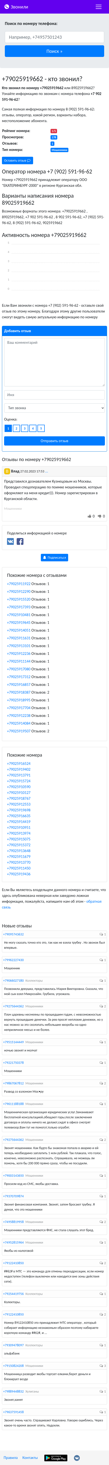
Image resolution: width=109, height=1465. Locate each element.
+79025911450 (18, 868)
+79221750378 (13, 1063)
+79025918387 (18, 692)
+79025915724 (18, 781)
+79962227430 (13, 960)
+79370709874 (13, 1196)
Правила (11, 1457)
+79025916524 (18, 763)
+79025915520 (18, 599)
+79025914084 (18, 723)
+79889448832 (13, 1391)
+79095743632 (13, 934)
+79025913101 (18, 645)
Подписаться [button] (54, 558)
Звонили (16, 6)
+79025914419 (18, 821)
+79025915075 (18, 839)
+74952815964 (13, 1242)
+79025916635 (18, 816)
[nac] (98, 6)
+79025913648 (18, 850)
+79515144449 (13, 1042)
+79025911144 (18, 661)
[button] (54, 51)
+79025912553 (18, 804)
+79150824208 (13, 1366)
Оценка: (10, 419)
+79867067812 (13, 1083)
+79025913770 (18, 862)
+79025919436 (18, 874)
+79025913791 (18, 775)
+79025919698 (18, 810)
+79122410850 (13, 1263)
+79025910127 (18, 792)
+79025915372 (18, 845)
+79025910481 (18, 614)
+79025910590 (18, 786)
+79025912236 (18, 653)
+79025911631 (18, 638)
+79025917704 (18, 707)
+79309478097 (13, 1345)
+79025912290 (18, 591)
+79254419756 (13, 1294)
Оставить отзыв (17, 160)
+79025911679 (18, 856)
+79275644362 (13, 1006)
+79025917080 (18, 669)
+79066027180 (13, 981)
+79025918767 (18, 798)
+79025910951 (18, 827)
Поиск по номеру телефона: (31, 23)
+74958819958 (13, 1222)
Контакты (30, 1457)
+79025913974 (18, 833)
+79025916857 (18, 684)
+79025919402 (18, 769)
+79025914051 (18, 630)
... (46, 471)
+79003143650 (13, 1176)
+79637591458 (13, 1412)
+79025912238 (18, 715)
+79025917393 (18, 607)
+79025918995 (18, 700)
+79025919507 (18, 731)
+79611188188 (13, 1104)
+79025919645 (18, 622)
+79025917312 (18, 676)
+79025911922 (18, 583)
